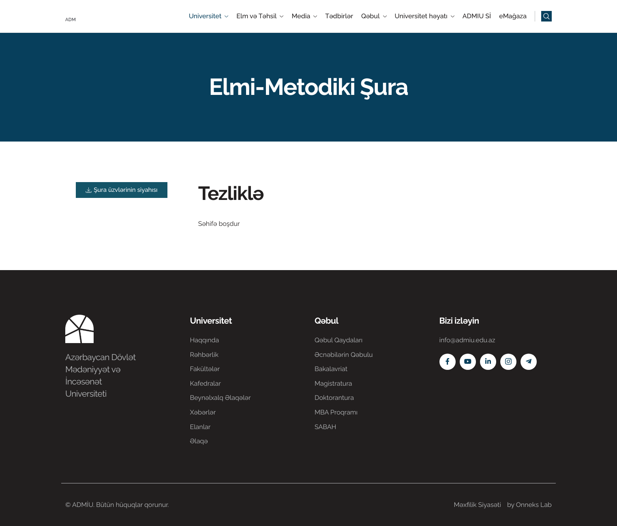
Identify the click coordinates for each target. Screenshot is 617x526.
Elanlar (200, 427)
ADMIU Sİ (477, 16)
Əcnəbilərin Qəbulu (344, 355)
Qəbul (374, 16)
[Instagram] (508, 362)
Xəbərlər (203, 412)
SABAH (325, 427)
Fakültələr (205, 369)
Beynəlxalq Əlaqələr (220, 397)
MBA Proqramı (336, 412)
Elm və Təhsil (259, 16)
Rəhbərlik (204, 355)
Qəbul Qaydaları (338, 340)
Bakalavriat (331, 369)
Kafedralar (205, 383)
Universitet (209, 16)
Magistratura (333, 383)
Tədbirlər (339, 16)
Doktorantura (334, 397)
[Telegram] (529, 362)
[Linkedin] (488, 362)
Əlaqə (199, 441)
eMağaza (513, 16)
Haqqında (204, 340)
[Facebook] (447, 362)
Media (304, 16)
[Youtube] (468, 362)
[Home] (89, 15)
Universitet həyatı (424, 16)
